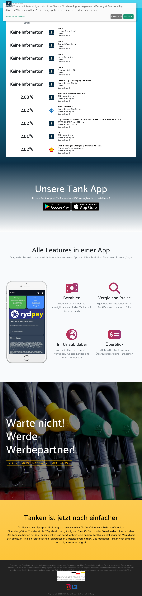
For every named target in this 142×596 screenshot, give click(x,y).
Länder (58, 4)
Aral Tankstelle (65, 107)
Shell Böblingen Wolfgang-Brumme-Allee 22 (80, 146)
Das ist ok (128, 16)
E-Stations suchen (92, 4)
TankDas (17, 4)
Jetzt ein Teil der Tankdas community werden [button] (39, 461)
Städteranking (72, 4)
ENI (59, 133)
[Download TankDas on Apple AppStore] (85, 206)
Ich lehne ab (116, 16)
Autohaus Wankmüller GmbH (72, 94)
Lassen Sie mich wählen (15, 16)
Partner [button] (116, 4)
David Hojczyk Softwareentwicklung (80, 593)
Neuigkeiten (40, 4)
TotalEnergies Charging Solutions (74, 80)
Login (107, 4)
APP (50, 4)
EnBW (61, 28)
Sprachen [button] (129, 4)
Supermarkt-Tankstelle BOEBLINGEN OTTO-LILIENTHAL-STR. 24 (90, 120)
